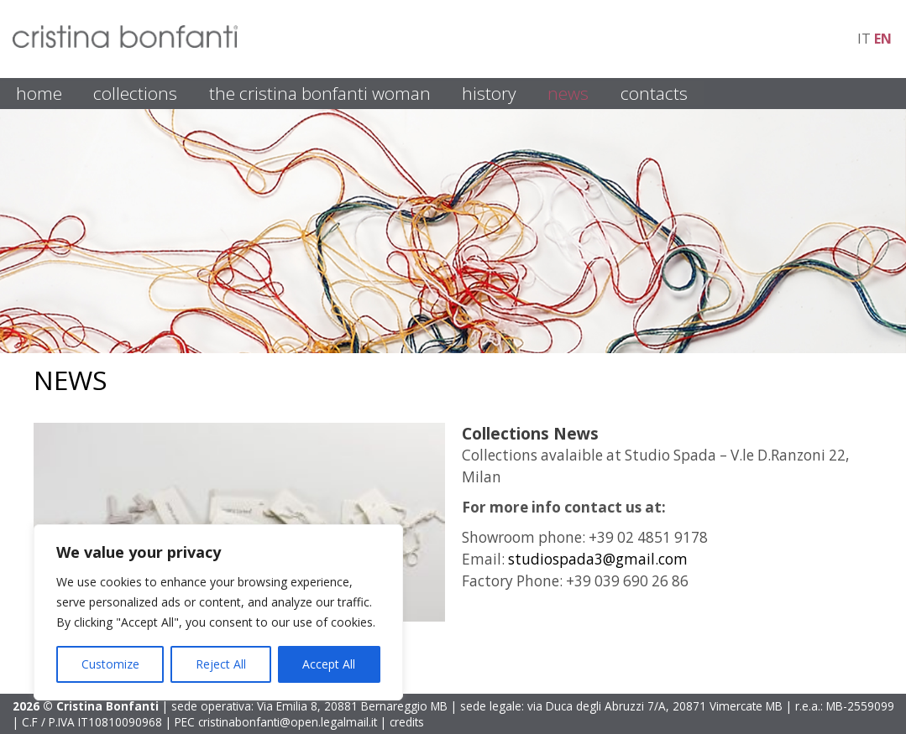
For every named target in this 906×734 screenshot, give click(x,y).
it (864, 38)
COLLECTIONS (135, 93)
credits (407, 722)
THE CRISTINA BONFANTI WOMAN (320, 93)
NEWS (568, 93)
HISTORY (489, 93)
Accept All (328, 664)
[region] (218, 612)
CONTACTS (654, 93)
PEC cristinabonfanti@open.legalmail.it (276, 722)
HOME (39, 93)
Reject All (221, 664)
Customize (110, 664)
